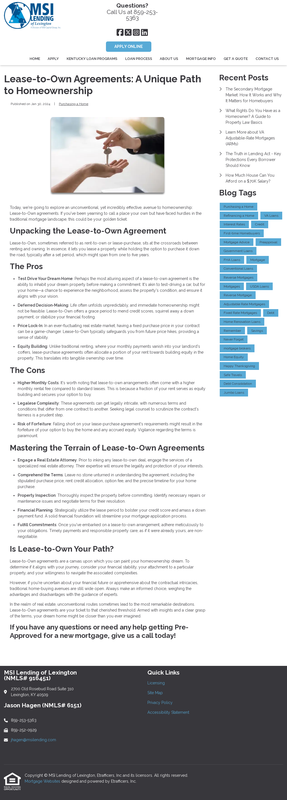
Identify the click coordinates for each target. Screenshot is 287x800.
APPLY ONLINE (128, 46)
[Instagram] (136, 33)
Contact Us (267, 59)
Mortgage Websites (43, 781)
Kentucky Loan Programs (92, 59)
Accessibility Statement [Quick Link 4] (168, 712)
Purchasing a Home (73, 104)
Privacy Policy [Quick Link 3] (160, 702)
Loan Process (138, 59)
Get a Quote (236, 59)
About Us (169, 59)
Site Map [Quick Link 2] (155, 693)
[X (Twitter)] (128, 33)
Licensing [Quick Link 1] (156, 683)
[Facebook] (120, 33)
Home (35, 59)
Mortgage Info (201, 59)
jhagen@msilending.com (33, 740)
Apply (53, 59)
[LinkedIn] (144, 33)
